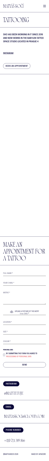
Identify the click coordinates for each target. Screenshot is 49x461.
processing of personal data (18, 356)
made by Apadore (38, 454)
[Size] (24, 331)
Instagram (8, 53)
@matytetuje (13, 394)
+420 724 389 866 (14, 441)
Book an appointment (17, 66)
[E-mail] (24, 283)
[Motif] (24, 297)
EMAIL (8, 406)
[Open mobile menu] (44, 6)
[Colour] (24, 341)
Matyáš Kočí (13, 7)
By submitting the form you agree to (21, 355)
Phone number (13, 430)
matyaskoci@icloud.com (24, 417)
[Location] (24, 322)
